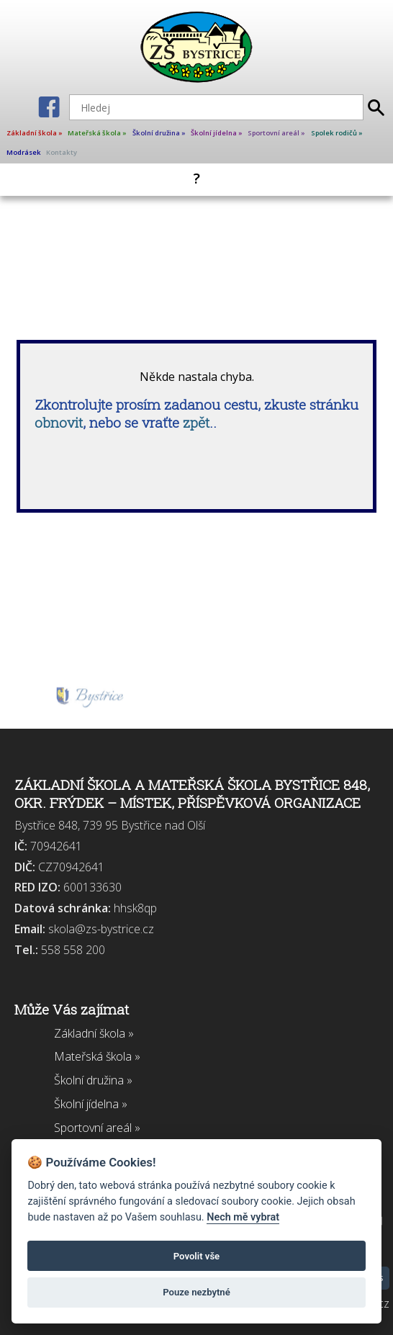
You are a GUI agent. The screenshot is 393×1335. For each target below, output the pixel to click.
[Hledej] (216, 107)
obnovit (59, 422)
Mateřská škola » (97, 133)
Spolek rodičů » (337, 133)
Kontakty (61, 152)
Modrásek (23, 152)
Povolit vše (196, 1256)
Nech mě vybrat (243, 1217)
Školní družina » (159, 133)
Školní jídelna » (217, 133)
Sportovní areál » (276, 133)
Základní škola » (34, 133)
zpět (196, 422)
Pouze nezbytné (196, 1292)
